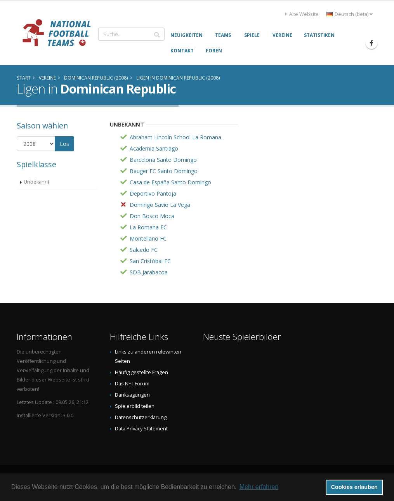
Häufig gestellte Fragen (141, 372)
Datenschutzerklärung (141, 417)
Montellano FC (148, 238)
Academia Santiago (154, 148)
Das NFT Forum (132, 383)
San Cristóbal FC (150, 261)
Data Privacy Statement (141, 428)
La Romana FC (148, 227)
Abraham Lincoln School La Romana (175, 137)
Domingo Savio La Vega (160, 204)
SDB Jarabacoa (149, 272)
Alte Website (302, 14)
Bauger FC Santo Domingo (164, 171)
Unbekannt (36, 182)
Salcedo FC (144, 249)
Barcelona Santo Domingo (163, 159)
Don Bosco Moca (152, 216)
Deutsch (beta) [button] (349, 14)
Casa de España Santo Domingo (170, 182)
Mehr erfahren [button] (259, 487)
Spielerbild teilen (134, 406)
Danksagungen (132, 395)
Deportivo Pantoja (153, 193)
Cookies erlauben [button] (354, 487)
